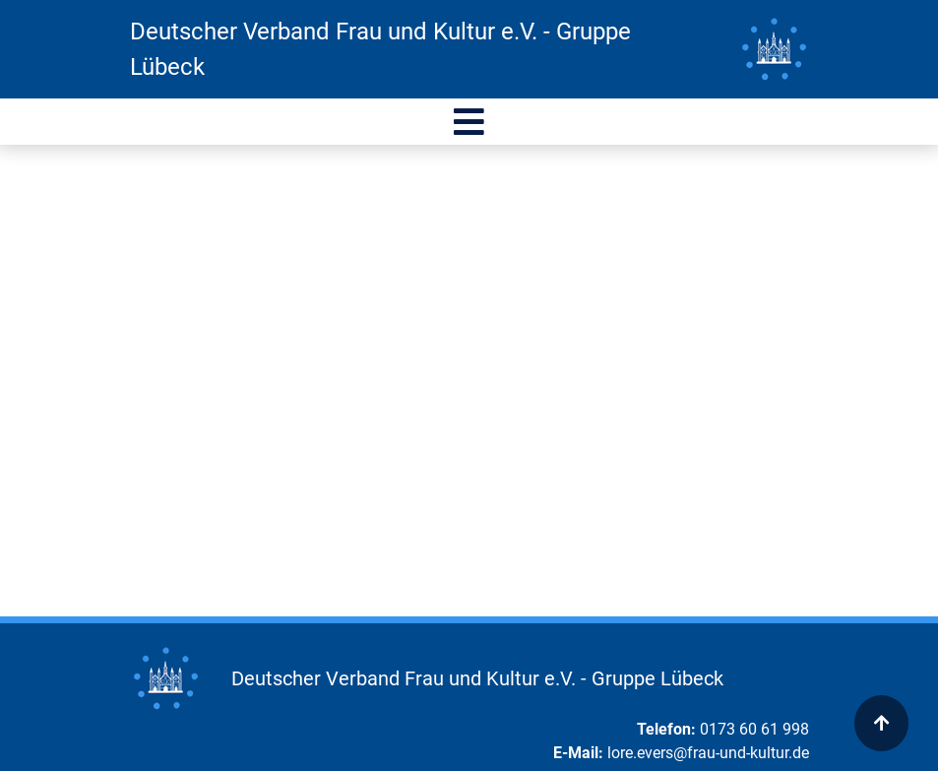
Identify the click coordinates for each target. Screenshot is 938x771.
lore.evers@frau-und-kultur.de (708, 752)
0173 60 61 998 (754, 729)
